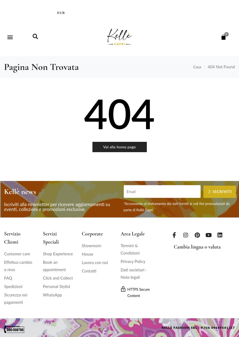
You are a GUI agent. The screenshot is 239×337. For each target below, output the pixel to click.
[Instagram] (186, 235)
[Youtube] (208, 235)
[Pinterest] (197, 235)
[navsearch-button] (35, 37)
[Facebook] (174, 235)
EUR (61, 13)
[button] (9, 37)
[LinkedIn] (220, 235)
